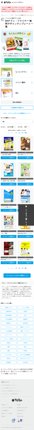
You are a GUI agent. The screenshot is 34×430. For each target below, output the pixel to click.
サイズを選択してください (8, 117)
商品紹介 (8, 323)
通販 (8, 346)
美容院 (25, 311)
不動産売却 (9, 311)
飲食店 (8, 342)
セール (25, 335)
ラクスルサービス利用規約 (6, 407)
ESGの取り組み (20, 416)
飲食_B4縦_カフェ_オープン (24, 154)
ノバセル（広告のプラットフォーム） (9, 385)
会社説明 (25, 362)
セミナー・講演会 (8, 339)
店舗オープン (8, 307)
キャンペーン (8, 335)
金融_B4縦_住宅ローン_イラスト (25, 233)
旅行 (25, 346)
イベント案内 (13, 82)
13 (22, 133)
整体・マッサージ (25, 331)
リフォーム (9, 327)
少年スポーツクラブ (25, 358)
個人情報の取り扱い (21, 410)
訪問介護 (25, 323)
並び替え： (4, 127)
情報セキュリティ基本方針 (6, 413)
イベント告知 (25, 307)
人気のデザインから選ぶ (17, 60)
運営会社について (5, 404)
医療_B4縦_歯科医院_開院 (23, 207)
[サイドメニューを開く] (2, 2)
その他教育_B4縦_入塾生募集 (8, 181)
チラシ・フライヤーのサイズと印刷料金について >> (17, 113)
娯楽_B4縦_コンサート (6, 259)
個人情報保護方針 (5, 410)
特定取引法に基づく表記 (22, 407)
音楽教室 (8, 362)
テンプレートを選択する (9, 157)
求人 (10, 93)
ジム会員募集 (8, 331)
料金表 (25, 350)
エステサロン (8, 354)
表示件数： (20, 127)
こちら (17, 11)
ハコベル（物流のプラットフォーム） (9, 388)
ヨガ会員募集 (8, 319)
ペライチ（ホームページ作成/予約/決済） (9, 393)
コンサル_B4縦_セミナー (7, 207)
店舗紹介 (25, 319)
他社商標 (3, 416)
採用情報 (19, 404)
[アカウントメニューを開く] (32, 2)
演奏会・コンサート (25, 327)
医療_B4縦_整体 (21, 181)
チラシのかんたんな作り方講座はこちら (17, 275)
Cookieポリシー (20, 413)
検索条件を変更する (17, 107)
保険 (8, 350)
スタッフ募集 (4, 233)
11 (16, 133)
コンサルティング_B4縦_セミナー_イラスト (25, 259)
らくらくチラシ (14, 71)
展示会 (8, 358)
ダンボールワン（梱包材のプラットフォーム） (10, 390)
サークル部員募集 (25, 354)
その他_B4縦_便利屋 (6, 154)
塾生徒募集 (9, 315)
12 (19, 133)
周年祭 (25, 342)
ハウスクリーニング (25, 339)
